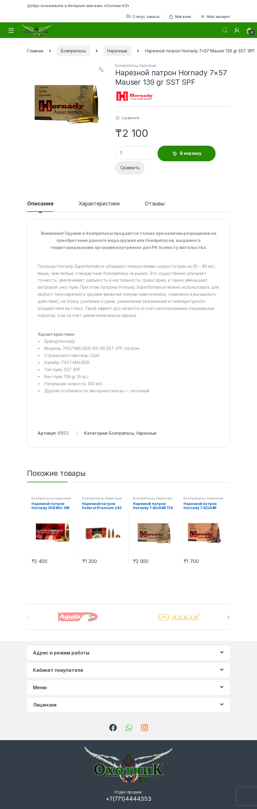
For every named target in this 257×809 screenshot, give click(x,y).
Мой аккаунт (215, 16)
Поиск (224, 30)
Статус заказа (142, 16)
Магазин (179, 16)
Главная (35, 50)
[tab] (40, 206)
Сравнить (131, 117)
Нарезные (117, 50)
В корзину (190, 153)
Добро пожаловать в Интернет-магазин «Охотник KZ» (78, 5)
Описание (40, 204)
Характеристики (99, 204)
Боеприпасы (73, 50)
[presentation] (228, 617)
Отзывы (155, 204)
